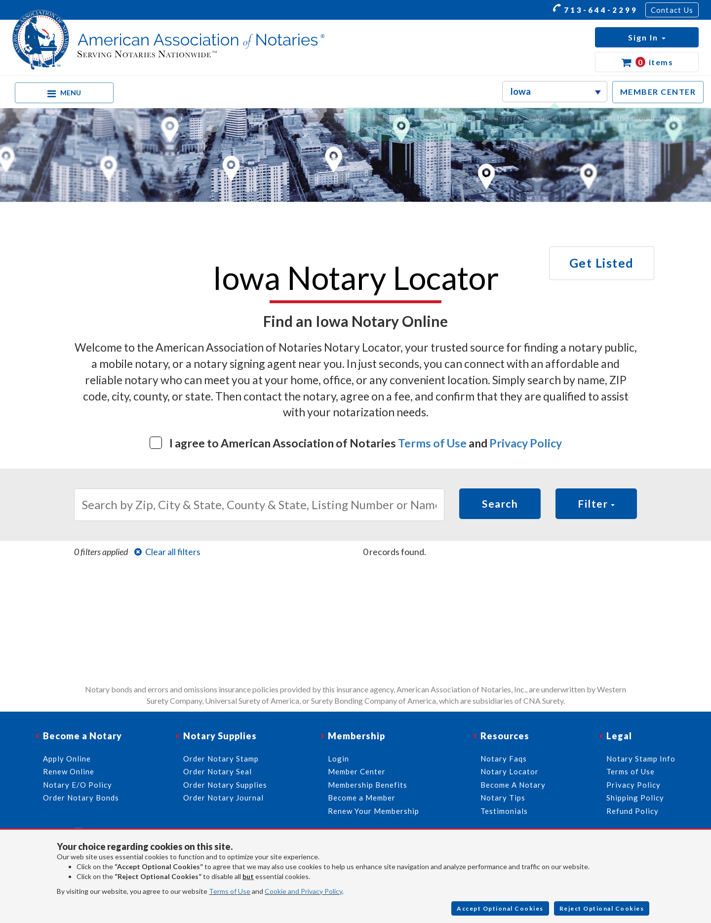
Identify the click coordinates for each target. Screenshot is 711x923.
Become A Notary (513, 784)
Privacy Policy (525, 443)
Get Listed (601, 262)
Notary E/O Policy (77, 784)
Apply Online (67, 758)
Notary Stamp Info (640, 758)
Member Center (357, 771)
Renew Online (68, 771)
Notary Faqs (503, 758)
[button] (647, 37)
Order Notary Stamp (221, 758)
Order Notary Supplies (225, 784)
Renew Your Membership (373, 810)
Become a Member (361, 797)
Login (338, 758)
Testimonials (504, 810)
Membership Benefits (367, 784)
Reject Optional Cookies (601, 908)
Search (500, 503)
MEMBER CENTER (658, 91)
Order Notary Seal (217, 771)
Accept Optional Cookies (500, 908)
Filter (596, 503)
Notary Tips (502, 797)
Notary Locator (509, 771)
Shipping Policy (635, 797)
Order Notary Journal (223, 797)
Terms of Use (432, 443)
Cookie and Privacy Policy (303, 891)
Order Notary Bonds (81, 797)
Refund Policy (632, 810)
